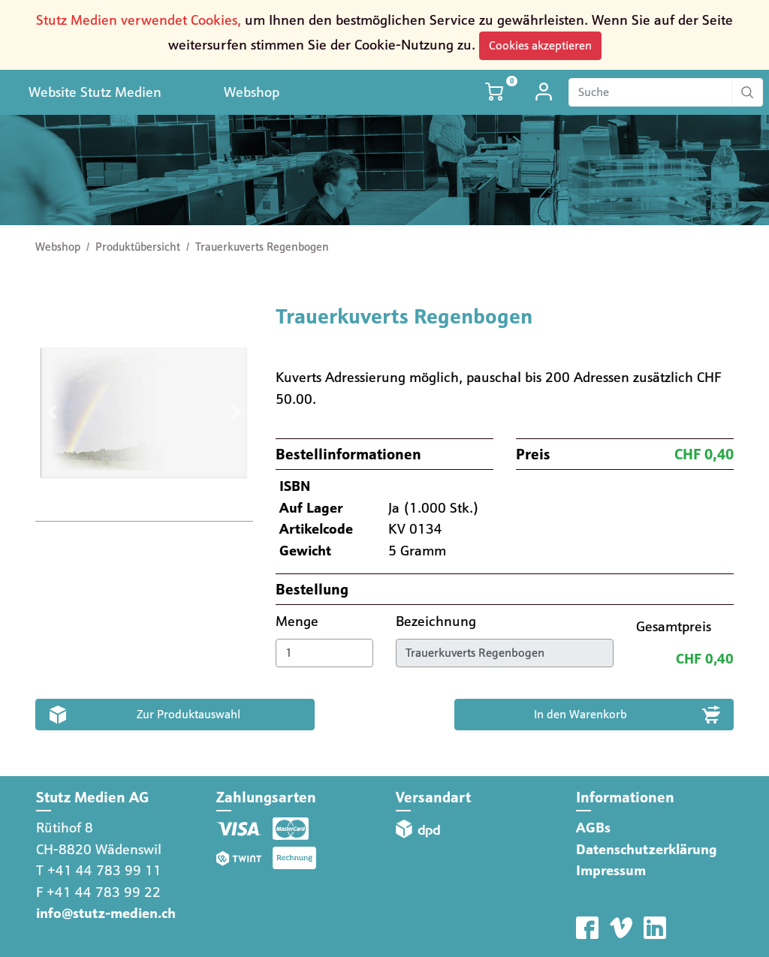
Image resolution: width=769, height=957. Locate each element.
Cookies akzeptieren (540, 45)
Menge (299, 621)
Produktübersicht (137, 246)
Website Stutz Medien (95, 92)
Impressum (611, 870)
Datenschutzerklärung (646, 849)
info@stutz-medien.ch (106, 913)
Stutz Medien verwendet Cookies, (138, 20)
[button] (51, 413)
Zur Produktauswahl (188, 714)
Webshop (251, 92)
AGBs (593, 827)
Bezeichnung (438, 621)
